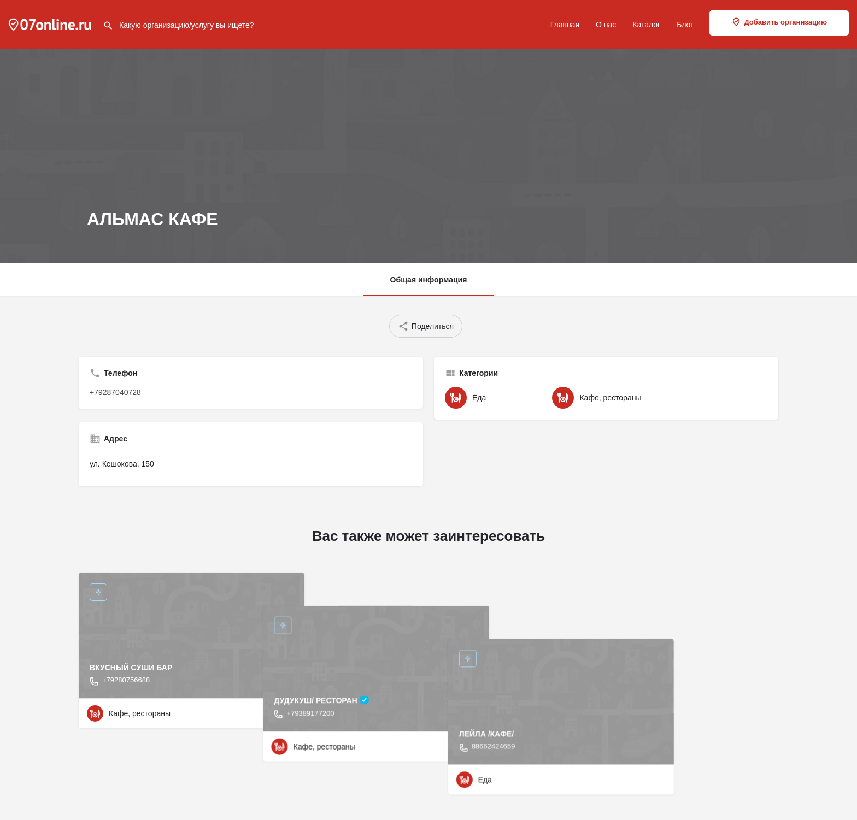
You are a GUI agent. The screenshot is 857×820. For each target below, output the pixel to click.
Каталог (646, 24)
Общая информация (428, 279)
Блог (685, 24)
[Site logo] (51, 23)
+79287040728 (115, 392)
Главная (564, 24)
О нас (606, 24)
